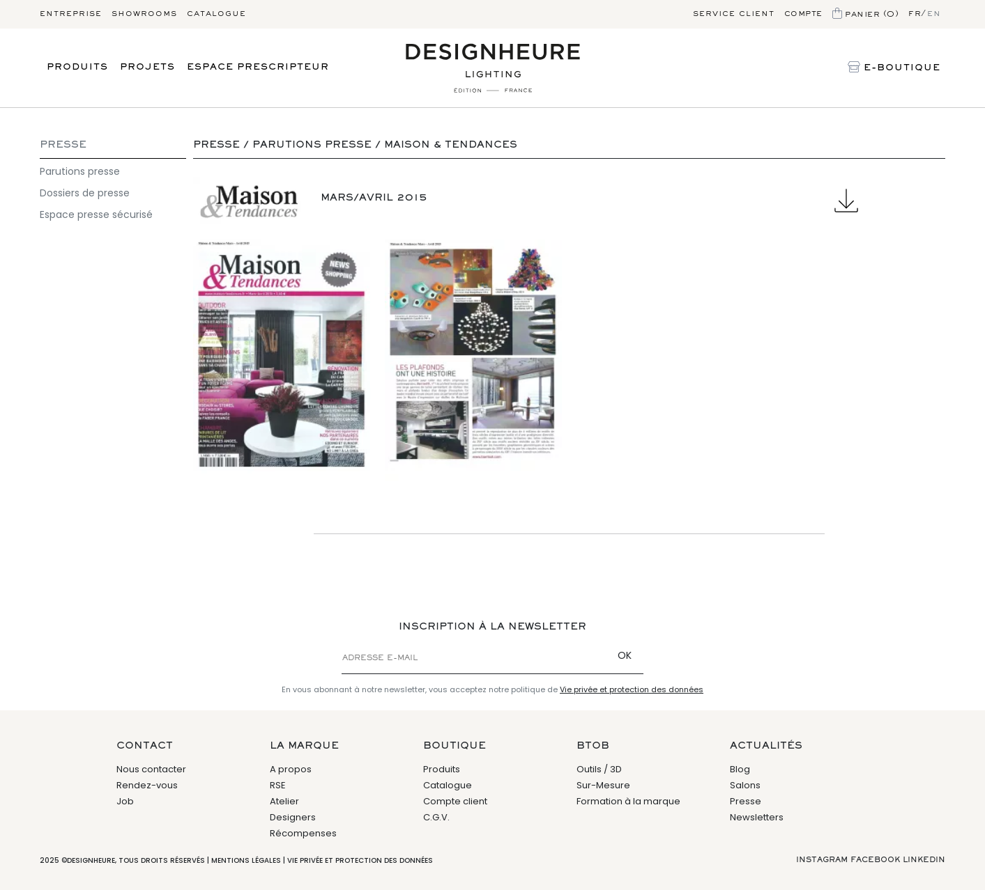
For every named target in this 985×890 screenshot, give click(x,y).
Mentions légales (246, 860)
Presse (63, 145)
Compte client (455, 801)
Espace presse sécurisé (96, 214)
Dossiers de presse (85, 193)
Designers (293, 817)
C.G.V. (436, 817)
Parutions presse (80, 171)
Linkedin (924, 860)
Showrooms (144, 14)
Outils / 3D (599, 769)
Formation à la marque (628, 801)
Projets (147, 67)
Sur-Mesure (603, 785)
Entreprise (71, 14)
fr (914, 14)
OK (625, 655)
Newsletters (757, 817)
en (933, 14)
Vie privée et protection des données (631, 689)
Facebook (875, 860)
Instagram (822, 860)
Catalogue (216, 14)
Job (125, 801)
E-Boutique (894, 68)
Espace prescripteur (258, 67)
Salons (745, 785)
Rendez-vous (147, 785)
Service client (733, 14)
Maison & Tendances (450, 145)
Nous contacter (151, 769)
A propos (291, 769)
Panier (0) (865, 15)
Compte (803, 14)
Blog (740, 769)
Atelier (284, 801)
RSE (278, 785)
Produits (77, 67)
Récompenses (303, 833)
